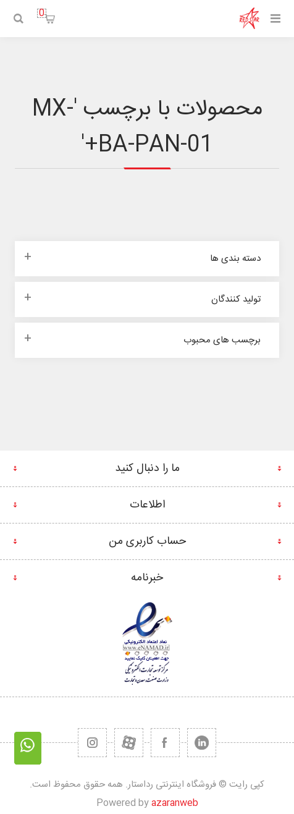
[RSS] (92, 742)
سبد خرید (41, 13)
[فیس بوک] (165, 742)
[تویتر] (201, 742)
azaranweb (174, 803)
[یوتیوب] (128, 742)
